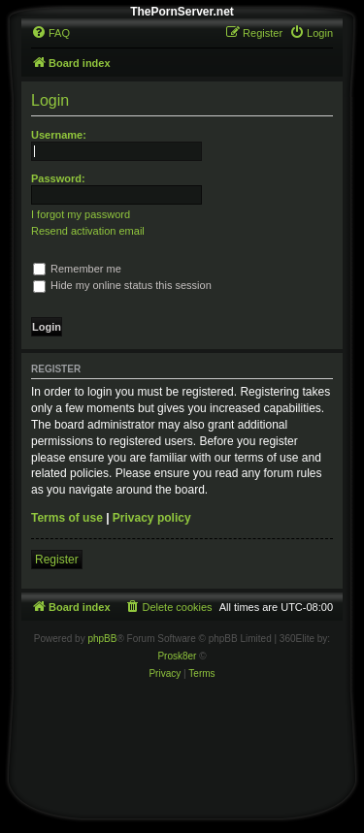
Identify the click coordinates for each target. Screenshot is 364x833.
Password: (58, 178)
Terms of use (67, 518)
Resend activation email (88, 231)
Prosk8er (176, 656)
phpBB (101, 638)
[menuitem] (50, 33)
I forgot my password (80, 214)
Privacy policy (152, 518)
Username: (58, 135)
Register (57, 559)
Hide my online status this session (122, 285)
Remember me (77, 268)
